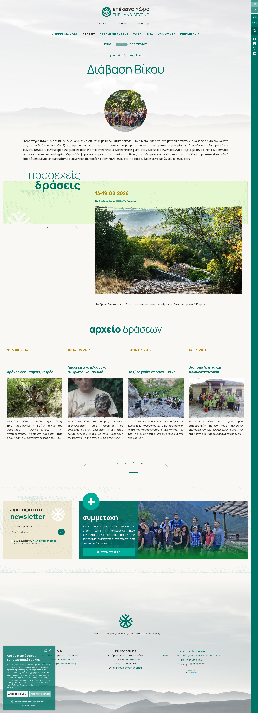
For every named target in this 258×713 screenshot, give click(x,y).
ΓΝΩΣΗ (108, 45)
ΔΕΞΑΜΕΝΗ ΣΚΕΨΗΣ (114, 35)
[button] (29, 702)
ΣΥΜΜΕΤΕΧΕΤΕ (108, 549)
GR (255, 4)
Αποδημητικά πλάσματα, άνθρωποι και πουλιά (94, 373)
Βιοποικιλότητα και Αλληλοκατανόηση (210, 373)
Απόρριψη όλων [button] (40, 694)
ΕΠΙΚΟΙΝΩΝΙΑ (190, 35)
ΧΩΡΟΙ (138, 35)
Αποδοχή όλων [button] (17, 694)
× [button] (50, 650)
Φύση (138, 56)
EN (254, 10)
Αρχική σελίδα (115, 56)
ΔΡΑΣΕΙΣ (89, 35)
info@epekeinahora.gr (63, 660)
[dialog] (29, 678)
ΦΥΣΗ (121, 45)
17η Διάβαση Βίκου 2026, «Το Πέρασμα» (141, 204)
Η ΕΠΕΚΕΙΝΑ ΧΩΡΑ (64, 35)
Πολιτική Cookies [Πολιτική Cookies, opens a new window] (29, 705)
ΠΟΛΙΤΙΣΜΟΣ (138, 45)
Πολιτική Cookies (191, 656)
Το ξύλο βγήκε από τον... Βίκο (153, 373)
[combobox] (45, 650)
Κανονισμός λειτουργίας (191, 648)
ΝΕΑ (150, 35)
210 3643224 (132, 656)
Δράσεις (129, 56)
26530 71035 (66, 656)
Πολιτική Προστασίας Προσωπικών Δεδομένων (191, 652)
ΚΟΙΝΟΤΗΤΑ (167, 35)
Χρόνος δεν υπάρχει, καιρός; (29, 373)
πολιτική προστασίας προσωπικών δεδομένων (35, 541)
